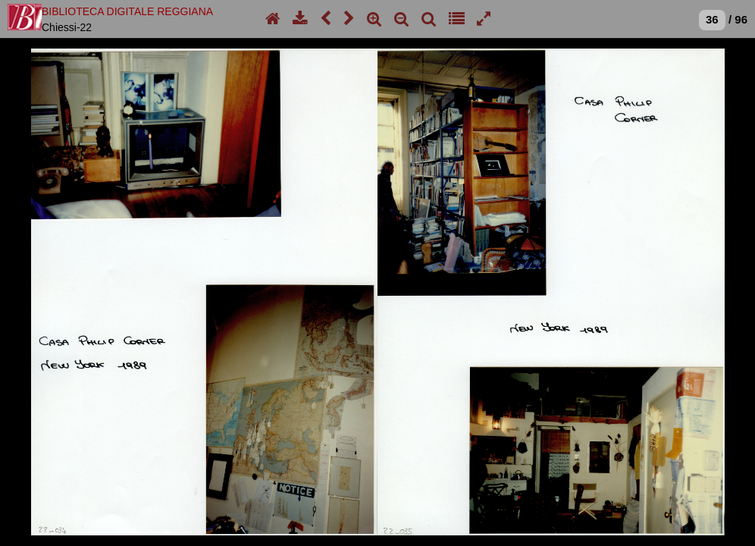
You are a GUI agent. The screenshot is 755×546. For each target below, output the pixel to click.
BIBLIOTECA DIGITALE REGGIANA (127, 11)
